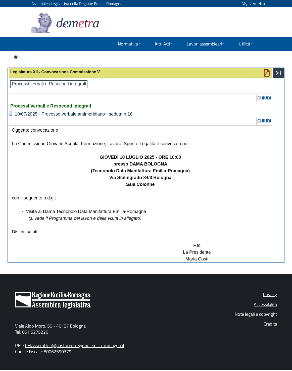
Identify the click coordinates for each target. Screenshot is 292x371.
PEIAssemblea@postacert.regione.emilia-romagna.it (74, 345)
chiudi (264, 98)
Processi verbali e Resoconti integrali (49, 83)
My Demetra (253, 3)
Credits (270, 324)
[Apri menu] (278, 73)
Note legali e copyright (256, 314)
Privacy (270, 294)
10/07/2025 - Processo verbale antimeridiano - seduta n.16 (73, 114)
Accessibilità (265, 304)
